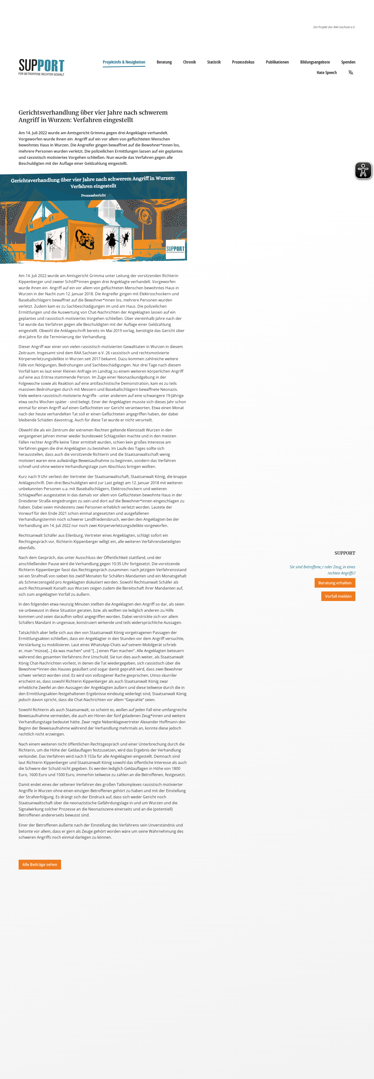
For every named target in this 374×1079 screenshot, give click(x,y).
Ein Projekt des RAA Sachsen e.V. (334, 27)
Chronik (189, 62)
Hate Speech (327, 72)
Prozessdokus (243, 62)
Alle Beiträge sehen (39, 864)
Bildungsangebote (315, 62)
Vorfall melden (338, 596)
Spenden (348, 62)
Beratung (164, 62)
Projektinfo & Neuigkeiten (124, 62)
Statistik (214, 62)
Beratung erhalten (335, 582)
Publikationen (277, 62)
